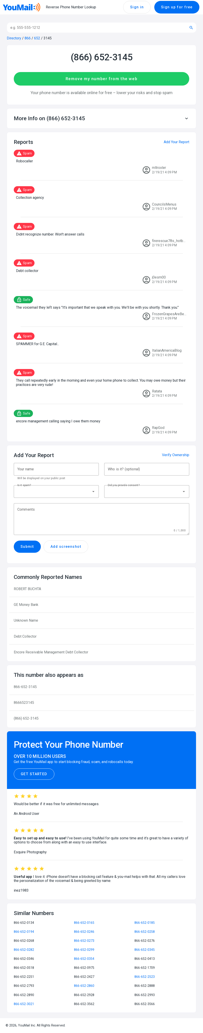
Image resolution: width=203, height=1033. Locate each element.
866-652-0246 (84, 931)
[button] (101, 118)
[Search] (95, 27)
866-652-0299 (84, 949)
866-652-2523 (144, 977)
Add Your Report (176, 142)
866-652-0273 (84, 940)
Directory (14, 38)
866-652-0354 (84, 959)
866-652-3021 (24, 1004)
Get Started (34, 774)
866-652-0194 (24, 931)
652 (37, 38)
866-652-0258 (144, 931)
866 (28, 38)
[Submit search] (191, 27)
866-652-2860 (84, 986)
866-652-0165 (84, 922)
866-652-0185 (144, 922)
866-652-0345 (144, 949)
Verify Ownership (175, 455)
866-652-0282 (24, 949)
